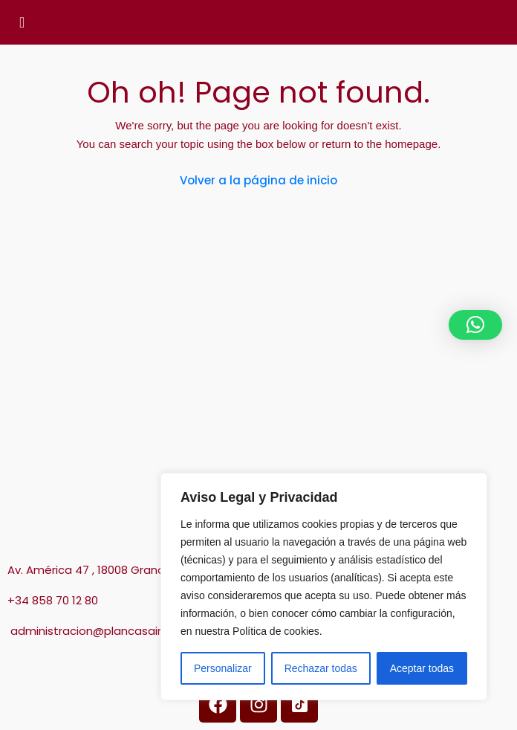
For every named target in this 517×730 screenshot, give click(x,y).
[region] (323, 586)
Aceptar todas (422, 668)
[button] (475, 325)
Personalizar (223, 668)
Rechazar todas (320, 668)
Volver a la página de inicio (258, 180)
